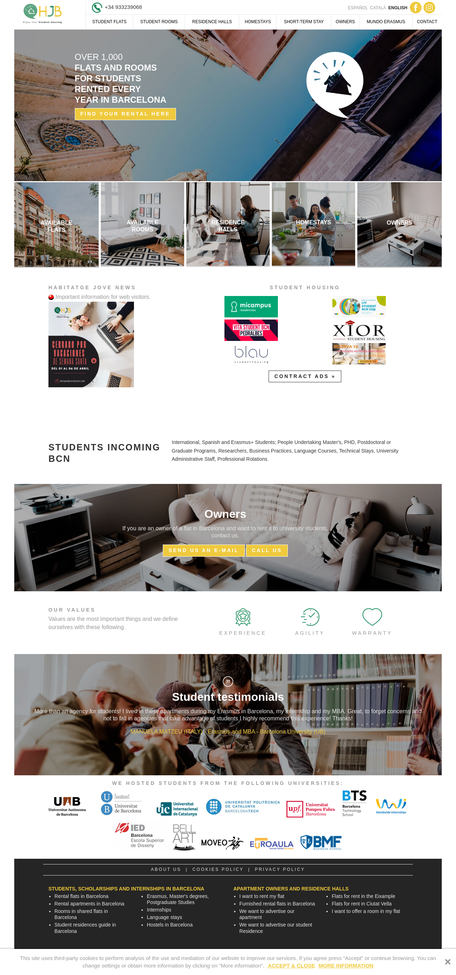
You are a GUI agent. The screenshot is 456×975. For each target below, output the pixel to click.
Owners (345, 21)
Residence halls (212, 21)
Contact (427, 21)
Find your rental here (125, 114)
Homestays (258, 21)
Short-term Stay (304, 21)
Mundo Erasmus (386, 21)
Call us (267, 550)
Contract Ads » (305, 376)
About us (166, 869)
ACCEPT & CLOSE (291, 966)
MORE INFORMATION (345, 966)
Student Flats (109, 21)
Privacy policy (280, 869)
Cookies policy (218, 869)
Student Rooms (159, 21)
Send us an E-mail (204, 550)
